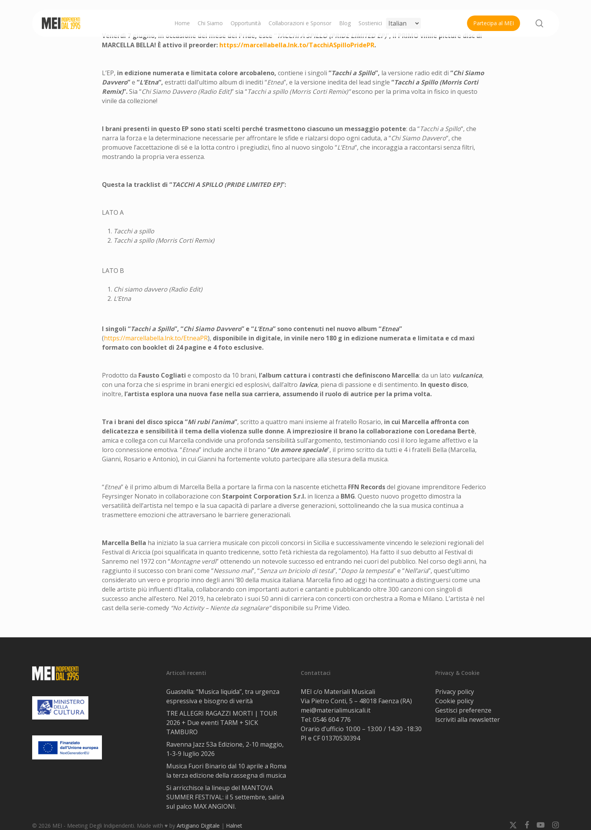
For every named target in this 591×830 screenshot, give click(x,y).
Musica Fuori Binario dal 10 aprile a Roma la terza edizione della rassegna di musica (226, 771)
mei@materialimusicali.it (335, 710)
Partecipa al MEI (493, 23)
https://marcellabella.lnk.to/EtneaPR (156, 338)
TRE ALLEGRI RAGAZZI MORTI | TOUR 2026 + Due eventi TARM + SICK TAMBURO (221, 722)
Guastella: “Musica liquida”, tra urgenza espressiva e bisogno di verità (222, 696)
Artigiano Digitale (198, 825)
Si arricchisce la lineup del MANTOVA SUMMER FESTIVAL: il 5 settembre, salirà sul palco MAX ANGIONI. (225, 797)
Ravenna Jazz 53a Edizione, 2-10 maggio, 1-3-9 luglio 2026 (225, 749)
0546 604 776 (332, 719)
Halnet (234, 825)
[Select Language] (403, 23)
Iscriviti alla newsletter (467, 719)
